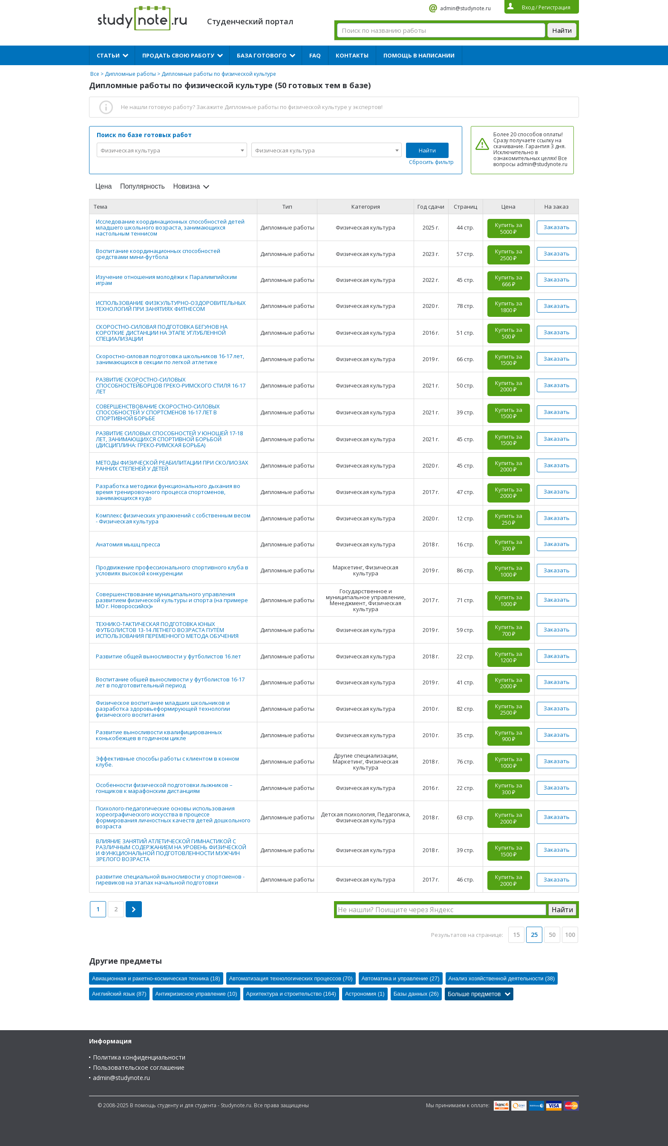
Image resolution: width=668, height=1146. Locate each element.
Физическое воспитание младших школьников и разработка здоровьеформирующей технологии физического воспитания (163, 708)
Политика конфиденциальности (139, 1057)
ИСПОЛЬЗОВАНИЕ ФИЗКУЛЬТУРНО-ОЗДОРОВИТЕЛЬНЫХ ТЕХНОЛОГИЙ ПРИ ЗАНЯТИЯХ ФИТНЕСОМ (171, 306)
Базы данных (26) (416, 994)
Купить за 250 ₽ (508, 519)
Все (94, 74)
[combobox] (172, 150)
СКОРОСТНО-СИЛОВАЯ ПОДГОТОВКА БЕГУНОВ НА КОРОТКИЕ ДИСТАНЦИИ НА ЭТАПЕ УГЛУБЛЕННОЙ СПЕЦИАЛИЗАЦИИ (161, 332)
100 (570, 935)
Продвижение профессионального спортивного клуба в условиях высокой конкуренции (172, 570)
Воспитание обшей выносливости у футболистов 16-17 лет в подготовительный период (170, 682)
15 (516, 935)
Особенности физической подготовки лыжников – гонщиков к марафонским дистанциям (164, 788)
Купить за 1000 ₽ (508, 571)
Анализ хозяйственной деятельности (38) (502, 978)
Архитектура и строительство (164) (291, 994)
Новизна (186, 186)
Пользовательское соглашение (138, 1067)
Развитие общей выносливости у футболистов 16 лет (168, 656)
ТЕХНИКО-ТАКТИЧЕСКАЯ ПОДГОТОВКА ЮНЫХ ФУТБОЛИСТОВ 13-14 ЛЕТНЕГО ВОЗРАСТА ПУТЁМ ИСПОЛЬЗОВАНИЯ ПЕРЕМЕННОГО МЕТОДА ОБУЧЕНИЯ (167, 630)
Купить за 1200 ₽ (508, 657)
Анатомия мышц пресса (128, 544)
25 (534, 935)
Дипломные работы (130, 74)
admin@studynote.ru (465, 8)
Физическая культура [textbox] (130, 150)
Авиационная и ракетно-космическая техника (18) (156, 978)
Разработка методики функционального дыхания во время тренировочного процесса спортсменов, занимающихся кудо (168, 492)
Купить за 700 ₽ (508, 630)
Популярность (142, 186)
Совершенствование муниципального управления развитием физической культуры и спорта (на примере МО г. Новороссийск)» (172, 600)
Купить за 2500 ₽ (508, 254)
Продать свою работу (178, 55)
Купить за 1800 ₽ (508, 306)
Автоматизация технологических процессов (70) (291, 978)
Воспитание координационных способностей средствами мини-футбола (158, 254)
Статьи (108, 55)
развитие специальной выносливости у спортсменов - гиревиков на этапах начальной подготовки (170, 879)
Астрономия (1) (365, 994)
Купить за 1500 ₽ (508, 360)
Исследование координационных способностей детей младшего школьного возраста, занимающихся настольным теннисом (170, 227)
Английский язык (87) (119, 994)
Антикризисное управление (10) (196, 994)
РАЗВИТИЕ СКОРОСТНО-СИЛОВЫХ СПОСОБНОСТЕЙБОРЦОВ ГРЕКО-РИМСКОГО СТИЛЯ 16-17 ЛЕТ (170, 385)
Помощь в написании (419, 55)
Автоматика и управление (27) (401, 978)
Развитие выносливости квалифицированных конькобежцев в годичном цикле (159, 735)
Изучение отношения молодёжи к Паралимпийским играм (166, 280)
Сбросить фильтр (431, 162)
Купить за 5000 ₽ (508, 228)
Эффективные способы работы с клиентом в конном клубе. (167, 761)
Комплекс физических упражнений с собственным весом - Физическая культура (173, 518)
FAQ (315, 55)
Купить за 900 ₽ (508, 736)
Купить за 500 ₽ (508, 333)
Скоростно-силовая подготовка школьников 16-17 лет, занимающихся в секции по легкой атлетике (170, 359)
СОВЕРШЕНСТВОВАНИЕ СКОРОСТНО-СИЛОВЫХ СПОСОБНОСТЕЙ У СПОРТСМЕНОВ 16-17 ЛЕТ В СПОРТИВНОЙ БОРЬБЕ (158, 412)
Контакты (352, 55)
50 (552, 935)
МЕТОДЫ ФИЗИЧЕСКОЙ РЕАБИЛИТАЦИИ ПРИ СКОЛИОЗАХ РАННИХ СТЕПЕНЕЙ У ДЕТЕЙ (172, 465)
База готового (262, 55)
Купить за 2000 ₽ (508, 386)
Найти (427, 150)
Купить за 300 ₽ (508, 545)
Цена (103, 186)
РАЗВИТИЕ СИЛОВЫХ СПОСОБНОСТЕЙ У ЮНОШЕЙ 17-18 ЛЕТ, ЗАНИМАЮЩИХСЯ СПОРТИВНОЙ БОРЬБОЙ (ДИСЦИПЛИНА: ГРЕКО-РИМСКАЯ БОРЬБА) (169, 439)
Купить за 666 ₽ (508, 280)
